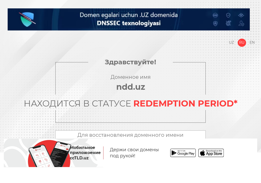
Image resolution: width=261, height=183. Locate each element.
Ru (241, 42)
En (252, 42)
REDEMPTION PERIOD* (185, 103)
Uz (231, 42)
